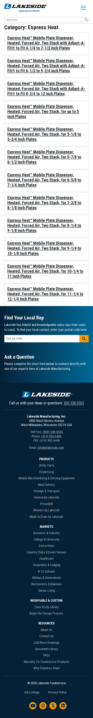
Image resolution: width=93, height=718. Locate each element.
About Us (46, 630)
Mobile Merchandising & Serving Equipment (46, 478)
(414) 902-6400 (51, 436)
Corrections (46, 546)
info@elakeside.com (51, 448)
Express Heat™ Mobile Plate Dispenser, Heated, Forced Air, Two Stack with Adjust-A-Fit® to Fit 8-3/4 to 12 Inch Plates (46, 88)
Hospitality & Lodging (46, 565)
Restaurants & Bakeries (46, 584)
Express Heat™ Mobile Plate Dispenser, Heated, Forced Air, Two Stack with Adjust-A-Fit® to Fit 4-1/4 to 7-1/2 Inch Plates (46, 43)
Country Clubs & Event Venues (46, 552)
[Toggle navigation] (83, 8)
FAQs (46, 655)
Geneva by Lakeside (46, 497)
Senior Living (46, 590)
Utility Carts (46, 465)
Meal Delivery (46, 485)
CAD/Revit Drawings (46, 642)
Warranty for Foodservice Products (46, 662)
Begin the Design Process (46, 613)
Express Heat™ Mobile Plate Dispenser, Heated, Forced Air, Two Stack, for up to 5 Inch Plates (43, 111)
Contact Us (46, 636)
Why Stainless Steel (47, 668)
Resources (46, 623)
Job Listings (32, 692)
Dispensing (46, 472)
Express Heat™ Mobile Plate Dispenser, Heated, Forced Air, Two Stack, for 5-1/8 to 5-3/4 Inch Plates (44, 134)
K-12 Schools (46, 571)
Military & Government (46, 578)
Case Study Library (46, 607)
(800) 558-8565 (53, 432)
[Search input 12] (44, 19)
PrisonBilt (46, 504)
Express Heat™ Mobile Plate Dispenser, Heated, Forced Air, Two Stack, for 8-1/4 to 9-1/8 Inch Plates (44, 225)
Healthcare (46, 558)
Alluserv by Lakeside (46, 510)
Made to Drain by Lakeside (46, 517)
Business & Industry (46, 533)
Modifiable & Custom (46, 600)
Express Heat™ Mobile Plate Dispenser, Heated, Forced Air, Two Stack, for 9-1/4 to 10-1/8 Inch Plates (44, 248)
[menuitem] (46, 488)
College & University (47, 539)
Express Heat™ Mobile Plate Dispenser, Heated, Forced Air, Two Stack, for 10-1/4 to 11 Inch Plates (45, 271)
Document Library (46, 649)
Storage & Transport (47, 491)
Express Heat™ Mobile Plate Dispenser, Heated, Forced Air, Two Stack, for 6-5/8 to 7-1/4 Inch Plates (44, 180)
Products (46, 459)
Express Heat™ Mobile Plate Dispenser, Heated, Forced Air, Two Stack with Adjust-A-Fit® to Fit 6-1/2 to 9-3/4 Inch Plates (46, 65)
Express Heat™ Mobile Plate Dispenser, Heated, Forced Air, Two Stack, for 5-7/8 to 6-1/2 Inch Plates (44, 157)
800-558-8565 (74, 403)
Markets (46, 526)
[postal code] (42, 338)
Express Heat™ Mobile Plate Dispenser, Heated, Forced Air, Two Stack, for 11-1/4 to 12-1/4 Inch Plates (45, 294)
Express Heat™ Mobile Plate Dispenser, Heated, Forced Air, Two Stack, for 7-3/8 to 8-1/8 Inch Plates (44, 202)
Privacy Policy (57, 692)
